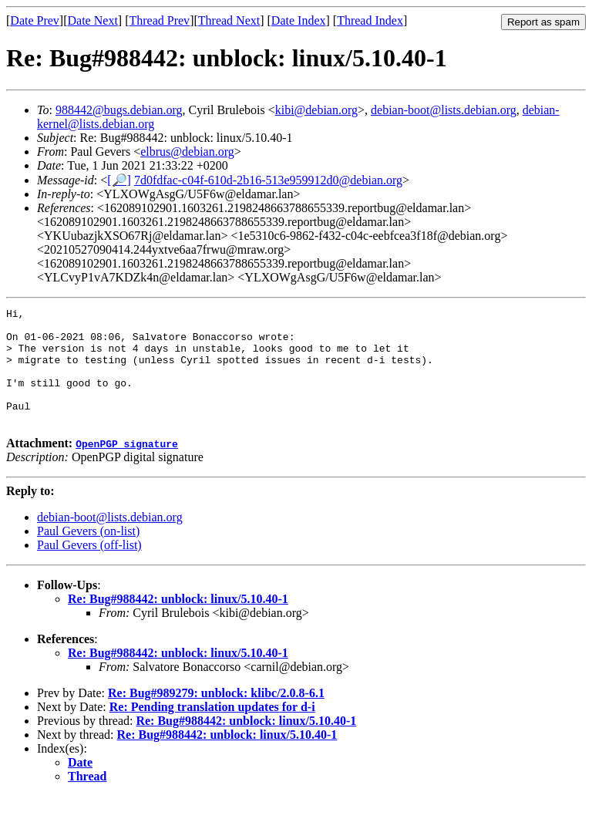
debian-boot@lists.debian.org (443, 109)
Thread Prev (159, 20)
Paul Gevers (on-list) (88, 554)
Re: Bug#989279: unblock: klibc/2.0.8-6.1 (216, 716)
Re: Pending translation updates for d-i (212, 729)
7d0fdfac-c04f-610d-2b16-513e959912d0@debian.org (268, 180)
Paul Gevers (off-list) (89, 568)
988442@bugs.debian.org (119, 109)
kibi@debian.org (316, 109)
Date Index (298, 20)
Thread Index (370, 20)
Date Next (93, 20)
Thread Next (229, 20)
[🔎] (119, 180)
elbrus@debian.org (187, 151)
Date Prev (34, 20)
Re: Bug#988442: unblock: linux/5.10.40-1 (178, 622)
